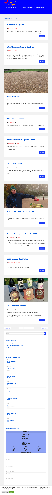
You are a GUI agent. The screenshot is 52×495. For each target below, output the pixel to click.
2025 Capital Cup (9, 347)
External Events (11, 471)
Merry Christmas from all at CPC (20, 211)
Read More (42, 36)
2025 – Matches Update (11, 350)
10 (32, 327)
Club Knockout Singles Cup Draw (21, 47)
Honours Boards (18, 12)
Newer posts (7, 328)
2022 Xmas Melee (14, 163)
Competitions (10, 466)
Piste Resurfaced (14, 96)
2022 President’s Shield (16, 305)
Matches (9, 473)
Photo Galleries (9, 12)
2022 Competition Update (17, 259)
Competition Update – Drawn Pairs (13, 343)
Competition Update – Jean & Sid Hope (14, 345)
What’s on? (23, 7)
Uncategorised (10, 480)
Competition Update (15, 25)
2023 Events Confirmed (16, 119)
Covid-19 (9, 468)
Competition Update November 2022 (22, 234)
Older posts (44, 328)
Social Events (10, 478)
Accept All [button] (12, 492)
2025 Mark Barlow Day (11, 340)
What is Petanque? (30, 7)
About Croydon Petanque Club (12, 7)
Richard (16, 28)
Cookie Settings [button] (5, 492)
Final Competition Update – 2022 (21, 140)
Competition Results (40, 7)
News (9, 476)
